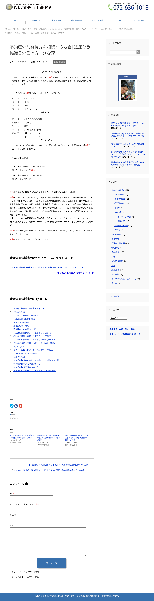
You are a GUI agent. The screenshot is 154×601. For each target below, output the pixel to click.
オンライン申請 (124, 217)
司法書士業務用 (118, 243)
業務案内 (36, 20)
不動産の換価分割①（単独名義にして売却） (32, 333)
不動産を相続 (19, 312)
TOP (45, 29)
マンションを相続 (21, 322)
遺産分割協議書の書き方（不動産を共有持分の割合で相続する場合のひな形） (77, 437)
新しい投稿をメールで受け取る (25, 577)
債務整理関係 (120, 199)
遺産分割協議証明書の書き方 (25, 367)
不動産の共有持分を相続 (24, 319)
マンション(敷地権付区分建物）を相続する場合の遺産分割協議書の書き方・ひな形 (49, 470)
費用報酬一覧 (77, 20)
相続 (113, 266)
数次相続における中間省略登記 (26, 364)
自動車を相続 (19, 357)
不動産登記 (119, 194)
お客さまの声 (97, 20)
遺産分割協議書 (60, 62)
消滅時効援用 (117, 261)
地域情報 (115, 248)
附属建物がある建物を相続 (25, 329)
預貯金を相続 (19, 347)
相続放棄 (115, 270)
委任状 (117, 208)
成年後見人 (116, 252)
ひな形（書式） (118, 190)
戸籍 (113, 257)
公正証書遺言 (120, 203)
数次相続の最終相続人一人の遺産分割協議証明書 (34, 371)
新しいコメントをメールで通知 (25, 572)
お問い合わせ (139, 20)
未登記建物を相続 (21, 326)
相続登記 (118, 212)
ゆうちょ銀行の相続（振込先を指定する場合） (33, 350)
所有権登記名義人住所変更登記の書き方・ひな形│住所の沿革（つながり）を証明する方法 (128, 154)
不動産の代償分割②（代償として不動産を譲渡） (34, 343)
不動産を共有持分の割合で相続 (26, 315)
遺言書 (117, 230)
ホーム (15, 20)
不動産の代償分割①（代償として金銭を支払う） (34, 340)
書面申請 (121, 221)
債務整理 (115, 239)
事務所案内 (56, 20)
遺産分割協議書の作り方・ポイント (28, 308)
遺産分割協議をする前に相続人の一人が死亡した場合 (36, 360)
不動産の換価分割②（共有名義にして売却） (32, 336)
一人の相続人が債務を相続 (25, 353)
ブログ (118, 20)
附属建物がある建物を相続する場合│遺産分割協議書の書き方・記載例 (49, 437)
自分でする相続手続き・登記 (123, 279)
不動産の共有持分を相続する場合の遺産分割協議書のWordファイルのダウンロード (48, 267)
